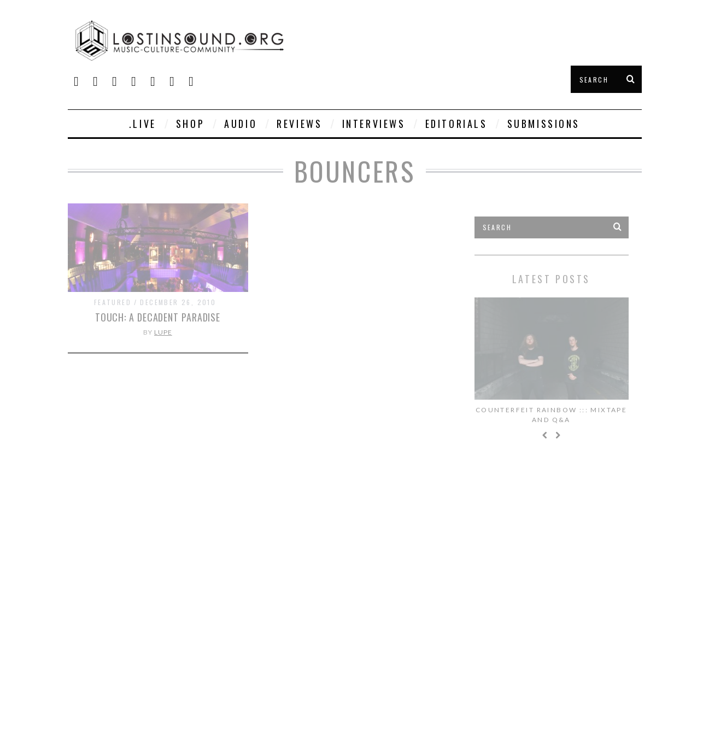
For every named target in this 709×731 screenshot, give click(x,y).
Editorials (456, 123)
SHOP (190, 123)
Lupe (163, 332)
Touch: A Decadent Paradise (157, 317)
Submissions (544, 123)
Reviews (299, 123)
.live (142, 123)
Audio (240, 123)
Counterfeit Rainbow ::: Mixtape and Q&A (551, 415)
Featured (112, 302)
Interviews (374, 123)
